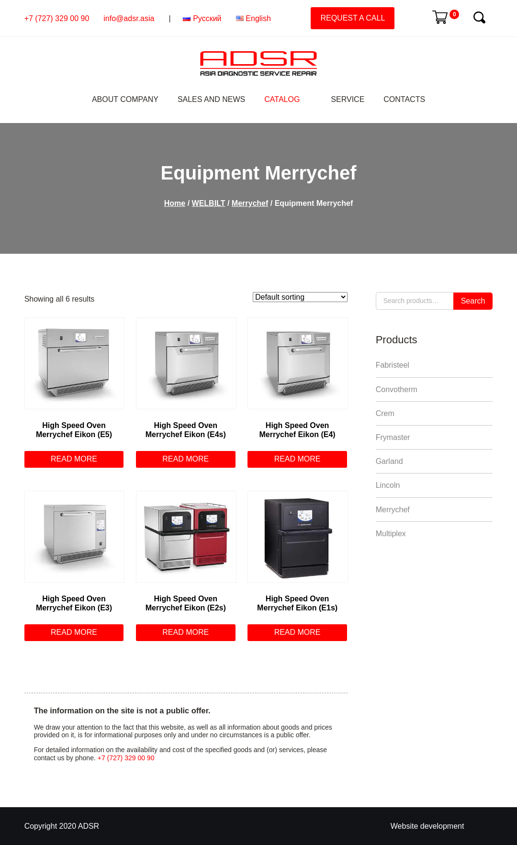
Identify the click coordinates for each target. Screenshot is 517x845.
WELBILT (208, 203)
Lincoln (388, 485)
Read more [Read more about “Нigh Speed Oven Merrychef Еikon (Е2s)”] (185, 632)
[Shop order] (300, 297)
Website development (427, 826)
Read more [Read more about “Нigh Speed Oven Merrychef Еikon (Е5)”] (74, 459)
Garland (389, 461)
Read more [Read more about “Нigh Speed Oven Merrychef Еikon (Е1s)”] (297, 632)
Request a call (352, 18)
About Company (125, 99)
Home (174, 203)
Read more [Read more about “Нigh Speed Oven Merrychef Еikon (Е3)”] (74, 632)
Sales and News (211, 99)
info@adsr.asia (128, 18)
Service (347, 99)
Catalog (282, 99)
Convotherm (396, 389)
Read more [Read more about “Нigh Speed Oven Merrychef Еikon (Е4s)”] (185, 459)
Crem (385, 413)
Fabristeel (392, 365)
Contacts (404, 99)
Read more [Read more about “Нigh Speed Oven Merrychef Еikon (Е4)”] (297, 459)
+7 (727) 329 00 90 (57, 18)
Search (473, 301)
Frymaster (393, 437)
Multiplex (391, 534)
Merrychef (250, 203)
